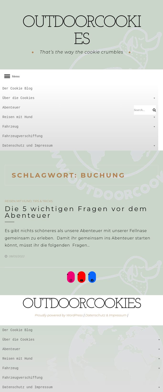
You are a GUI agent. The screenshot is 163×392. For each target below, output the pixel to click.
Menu (14, 76)
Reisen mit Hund (79, 117)
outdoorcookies (81, 31)
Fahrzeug (79, 126)
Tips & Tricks (43, 201)
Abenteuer (79, 107)
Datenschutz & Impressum (105, 315)
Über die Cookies (79, 98)
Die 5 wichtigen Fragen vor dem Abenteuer (76, 212)
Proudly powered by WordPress (59, 315)
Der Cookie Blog (17, 88)
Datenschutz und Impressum (79, 145)
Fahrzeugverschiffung (22, 136)
